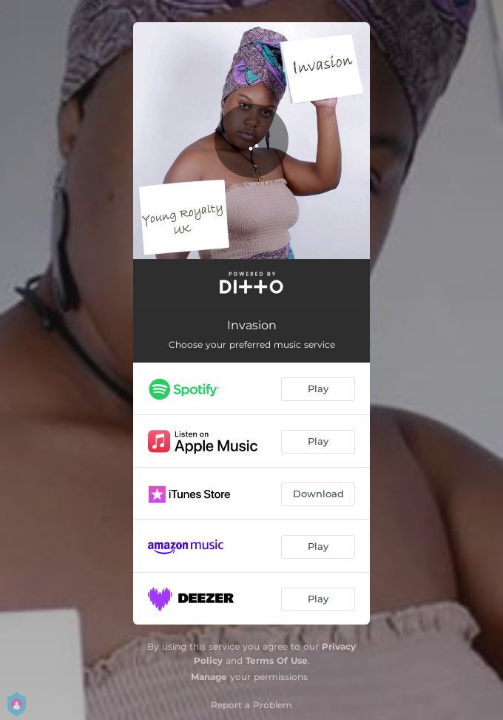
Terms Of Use (277, 660)
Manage (209, 676)
